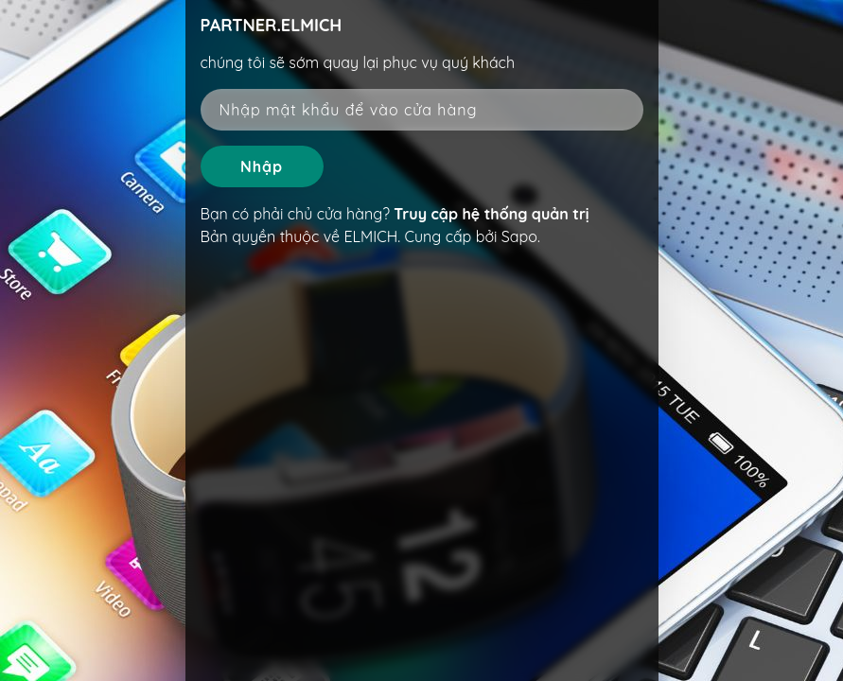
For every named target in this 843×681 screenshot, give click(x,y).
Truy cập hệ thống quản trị (491, 213)
